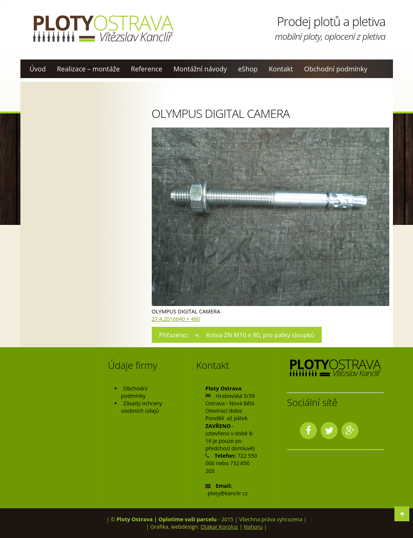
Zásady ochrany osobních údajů (141, 407)
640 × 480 (188, 318)
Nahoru (253, 526)
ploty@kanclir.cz (227, 493)
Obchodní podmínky (335, 68)
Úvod (38, 68)
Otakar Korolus (219, 526)
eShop (248, 68)
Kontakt (281, 68)
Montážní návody (200, 68)
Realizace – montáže (88, 68)
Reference (147, 68)
